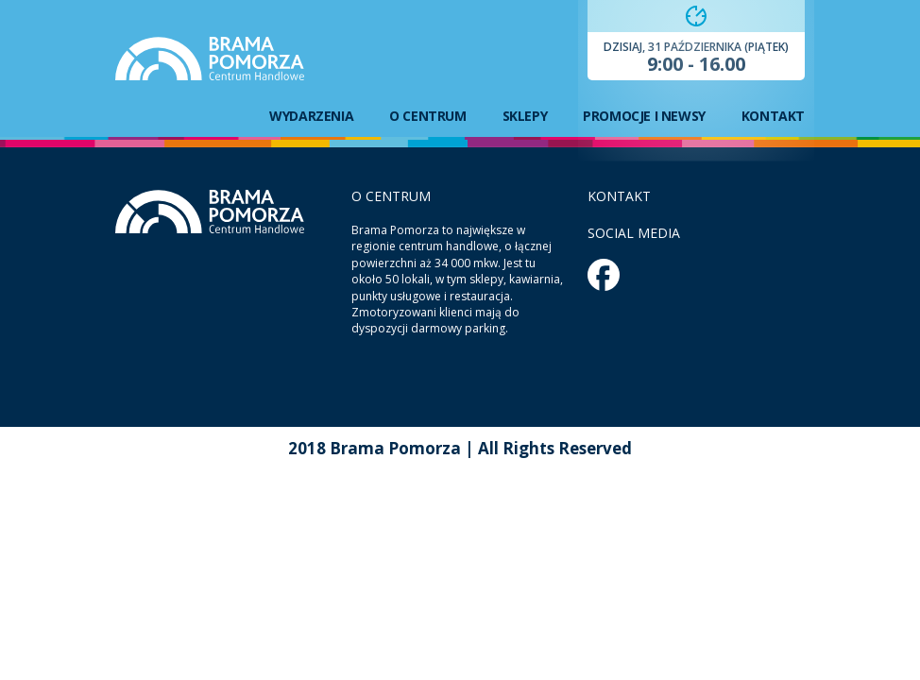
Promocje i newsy (644, 116)
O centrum (427, 116)
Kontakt (773, 116)
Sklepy (525, 116)
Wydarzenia (311, 116)
